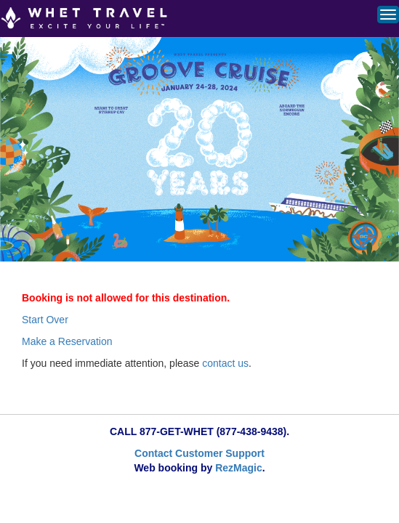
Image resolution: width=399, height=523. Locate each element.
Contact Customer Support (199, 453)
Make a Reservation (67, 341)
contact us (225, 363)
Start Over (45, 319)
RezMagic (238, 468)
